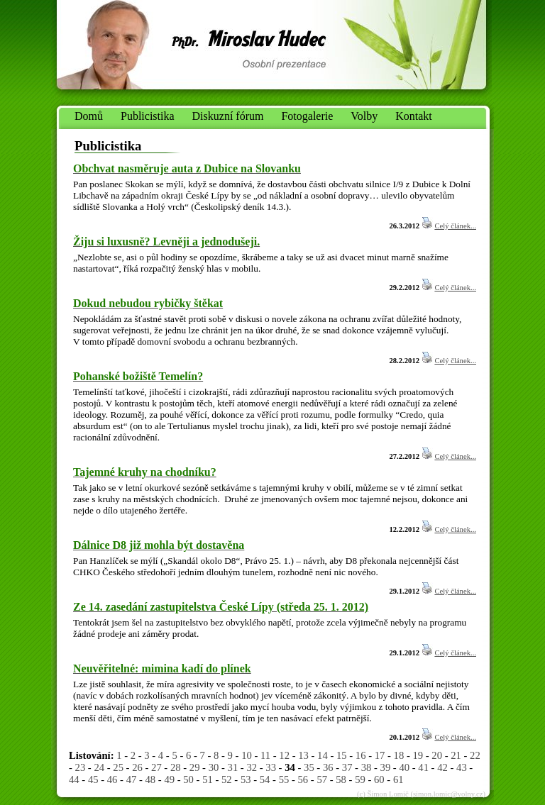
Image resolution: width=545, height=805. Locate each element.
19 (417, 755)
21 (456, 755)
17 (380, 755)
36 (328, 767)
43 (461, 767)
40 (404, 767)
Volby (364, 116)
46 (112, 779)
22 (475, 755)
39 (385, 767)
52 (226, 779)
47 (131, 779)
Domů (89, 116)
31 (233, 767)
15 (341, 755)
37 (347, 767)
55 (284, 779)
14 (322, 755)
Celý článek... (455, 226)
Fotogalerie (307, 116)
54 (265, 779)
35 (309, 767)
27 (156, 767)
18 (399, 755)
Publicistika (148, 116)
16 (361, 755)
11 (265, 755)
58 (341, 779)
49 (169, 779)
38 (366, 767)
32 (251, 767)
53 (246, 779)
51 (207, 779)
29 (194, 767)
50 (188, 779)
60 (379, 779)
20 (436, 755)
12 (284, 755)
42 (442, 767)
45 (93, 779)
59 (360, 779)
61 (398, 779)
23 (80, 767)
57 (321, 779)
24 (99, 767)
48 (150, 779)
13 (303, 755)
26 (137, 767)
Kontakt (413, 116)
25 (118, 767)
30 (214, 767)
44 (74, 779)
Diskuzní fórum (228, 116)
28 (175, 767)
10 (246, 755)
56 (303, 779)
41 (423, 767)
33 (270, 767)
